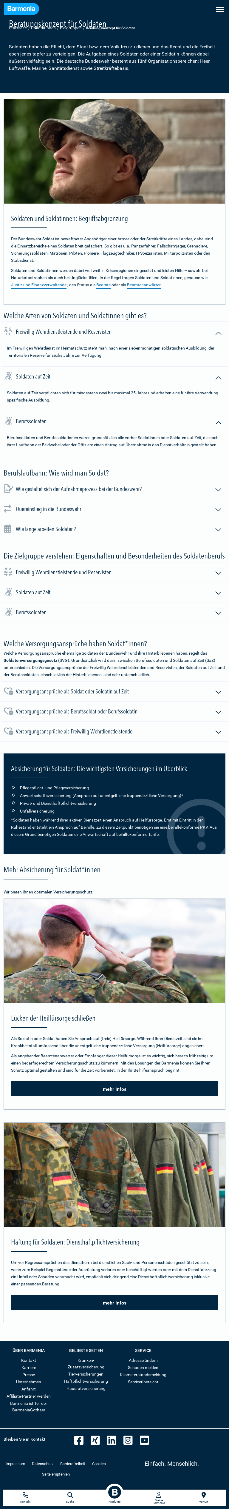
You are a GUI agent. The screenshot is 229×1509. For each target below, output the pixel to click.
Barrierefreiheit (72, 1464)
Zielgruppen (71, 27)
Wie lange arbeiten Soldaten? (119, 529)
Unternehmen (28, 1381)
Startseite (18, 27)
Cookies (99, 1464)
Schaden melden (143, 1367)
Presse (28, 1374)
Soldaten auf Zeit (119, 377)
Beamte (103, 284)
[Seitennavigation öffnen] (219, 9)
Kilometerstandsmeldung (143, 1374)
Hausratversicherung (86, 1388)
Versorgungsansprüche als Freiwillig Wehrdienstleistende (119, 732)
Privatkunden (43, 27)
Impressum (15, 1464)
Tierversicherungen (85, 1374)
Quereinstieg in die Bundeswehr (119, 509)
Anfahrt (28, 1389)
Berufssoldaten (119, 422)
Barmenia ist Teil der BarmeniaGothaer (28, 1406)
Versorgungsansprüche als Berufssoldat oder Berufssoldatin (119, 712)
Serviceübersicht (143, 1381)
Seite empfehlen (56, 1474)
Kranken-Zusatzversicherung (86, 1363)
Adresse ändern (143, 1360)
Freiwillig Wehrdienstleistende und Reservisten (119, 332)
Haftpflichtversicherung (86, 1381)
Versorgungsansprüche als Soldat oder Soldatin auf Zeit (119, 692)
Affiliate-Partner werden (29, 1396)
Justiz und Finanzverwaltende (38, 284)
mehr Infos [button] (114, 1089)
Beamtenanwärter (144, 284)
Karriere (28, 1367)
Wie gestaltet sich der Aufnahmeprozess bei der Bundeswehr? (119, 489)
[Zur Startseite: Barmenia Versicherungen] (21, 9)
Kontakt (28, 1360)
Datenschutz (42, 1464)
